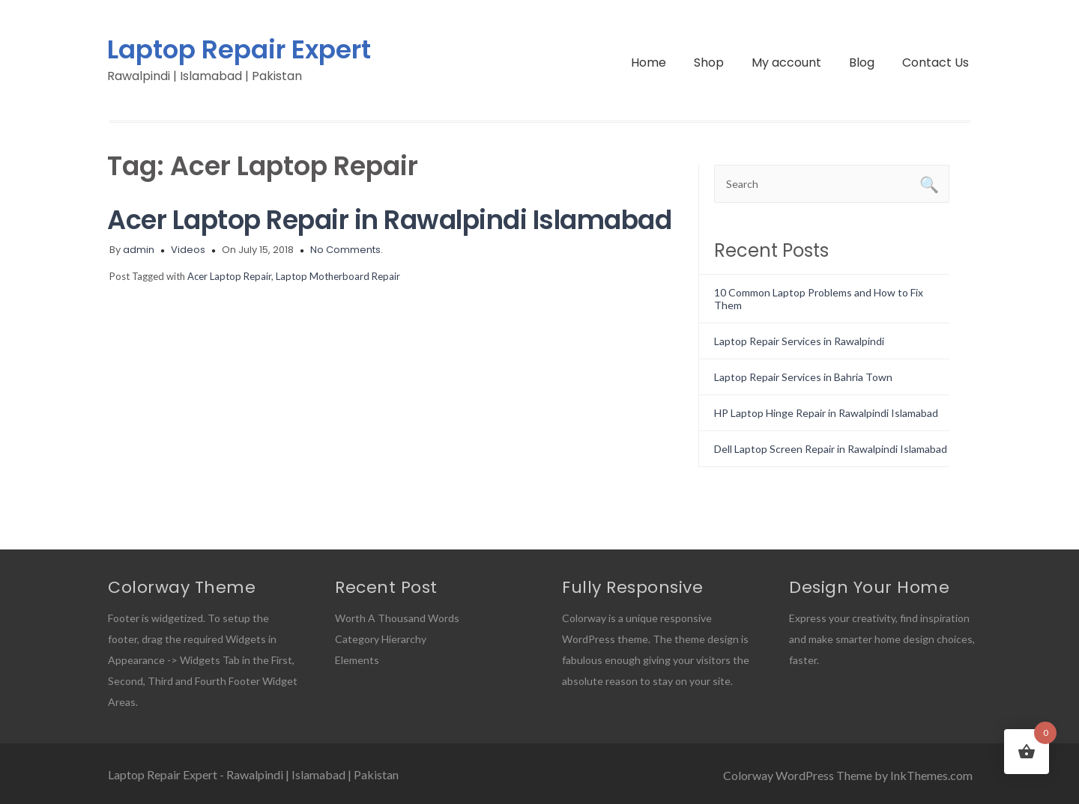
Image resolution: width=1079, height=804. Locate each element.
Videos (188, 250)
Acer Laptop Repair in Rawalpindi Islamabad (389, 219)
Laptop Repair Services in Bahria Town (803, 377)
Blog (861, 62)
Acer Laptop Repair (229, 276)
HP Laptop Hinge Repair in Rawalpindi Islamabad (826, 412)
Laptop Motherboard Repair (338, 276)
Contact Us (935, 62)
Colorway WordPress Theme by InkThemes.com (848, 775)
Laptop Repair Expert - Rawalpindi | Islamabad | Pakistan (253, 774)
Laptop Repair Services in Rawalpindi (799, 341)
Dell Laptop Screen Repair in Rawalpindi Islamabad (830, 448)
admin (138, 250)
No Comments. (346, 250)
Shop (709, 62)
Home (648, 62)
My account (786, 62)
